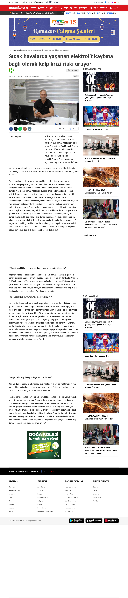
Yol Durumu (69, 511)
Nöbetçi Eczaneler (71, 497)
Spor (73, 8)
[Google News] (72, 128)
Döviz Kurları (41, 508)
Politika (54, 8)
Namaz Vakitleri (70, 504)
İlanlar (11, 497)
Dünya (64, 8)
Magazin (83, 8)
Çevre (95, 490)
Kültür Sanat (97, 497)
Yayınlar (68, 490)
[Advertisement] (44, 250)
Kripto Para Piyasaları (45, 511)
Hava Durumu (70, 508)
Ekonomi (43, 8)
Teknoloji (104, 8)
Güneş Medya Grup (33, 521)
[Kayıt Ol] (111, 8)
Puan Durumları (70, 487)
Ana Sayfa (41, 487)
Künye (39, 494)
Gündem (31, 8)
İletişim (40, 501)
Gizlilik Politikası (14, 490)
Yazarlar (40, 490)
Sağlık (94, 8)
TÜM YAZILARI (72, 70)
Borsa (39, 504)
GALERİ (14, 2)
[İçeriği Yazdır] (29, 129)
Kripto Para (69, 494)
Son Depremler (70, 501)
